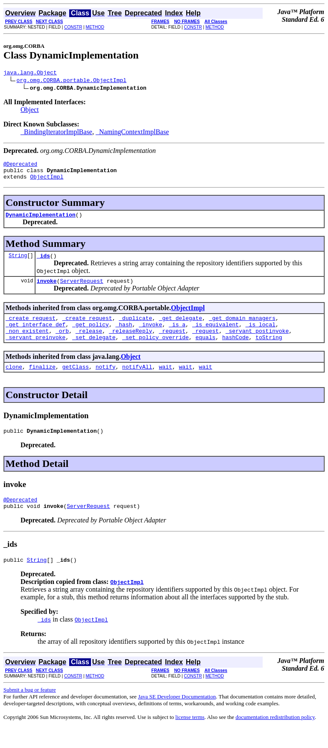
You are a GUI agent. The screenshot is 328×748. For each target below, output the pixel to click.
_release (89, 343)
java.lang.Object (30, 73)
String (18, 263)
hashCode (235, 351)
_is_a (177, 336)
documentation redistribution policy (274, 737)
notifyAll (137, 382)
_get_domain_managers (242, 328)
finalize (42, 382)
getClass (75, 382)
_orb (62, 343)
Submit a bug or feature (29, 710)
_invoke (150, 336)
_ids (43, 263)
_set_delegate (93, 351)
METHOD (95, 27)
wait (165, 382)
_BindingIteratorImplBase (56, 133)
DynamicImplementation (41, 221)
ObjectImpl (46, 181)
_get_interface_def (35, 336)
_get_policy (90, 336)
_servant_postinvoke (257, 343)
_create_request (31, 328)
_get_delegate (180, 328)
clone (14, 382)
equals (206, 351)
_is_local (260, 336)
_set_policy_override (155, 351)
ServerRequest (81, 289)
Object (29, 110)
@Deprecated (20, 166)
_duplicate (135, 328)
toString (268, 351)
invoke (47, 289)
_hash (123, 336)
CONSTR (73, 27)
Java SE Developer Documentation (177, 717)
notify (106, 382)
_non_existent (27, 343)
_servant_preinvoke (35, 351)
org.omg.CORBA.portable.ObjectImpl (71, 81)
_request (172, 343)
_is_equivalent (215, 336)
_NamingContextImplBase (132, 133)
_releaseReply (130, 343)
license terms (190, 737)
